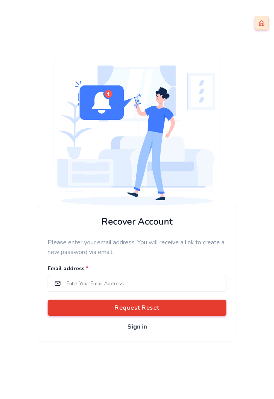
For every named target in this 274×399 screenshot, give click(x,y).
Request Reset (137, 308)
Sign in (137, 326)
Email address (68, 268)
